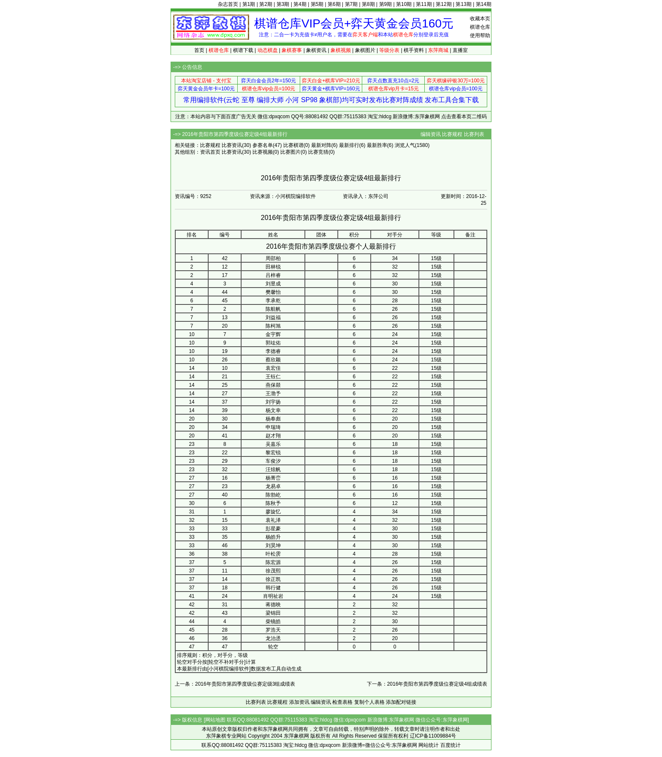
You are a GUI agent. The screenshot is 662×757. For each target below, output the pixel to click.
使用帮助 (480, 35)
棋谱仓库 (480, 27)
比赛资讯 (232, 145)
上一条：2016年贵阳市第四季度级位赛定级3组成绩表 (235, 684)
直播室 (460, 50)
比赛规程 (452, 134)
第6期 (334, 4)
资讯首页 (210, 152)
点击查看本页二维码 (464, 116)
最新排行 (349, 145)
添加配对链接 (401, 702)
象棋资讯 (316, 50)
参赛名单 (262, 145)
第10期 (404, 4)
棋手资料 (414, 50)
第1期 (248, 4)
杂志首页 (228, 4)
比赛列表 (474, 134)
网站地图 (215, 720)
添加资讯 (299, 702)
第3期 (283, 4)
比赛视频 (262, 152)
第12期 (443, 4)
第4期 (300, 4)
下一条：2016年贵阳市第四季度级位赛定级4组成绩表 (427, 684)
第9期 (385, 4)
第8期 (368, 4)
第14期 (483, 4)
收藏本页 (480, 19)
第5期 (317, 4)
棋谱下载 (243, 50)
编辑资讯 (431, 134)
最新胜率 (377, 145)
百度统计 (450, 745)
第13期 (463, 4)
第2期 (265, 4)
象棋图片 (365, 50)
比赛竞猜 (318, 152)
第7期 (351, 4)
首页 (199, 50)
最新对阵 (321, 145)
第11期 (423, 4)
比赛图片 (290, 152)
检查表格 (342, 702)
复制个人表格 (369, 702)
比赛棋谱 (293, 145)
